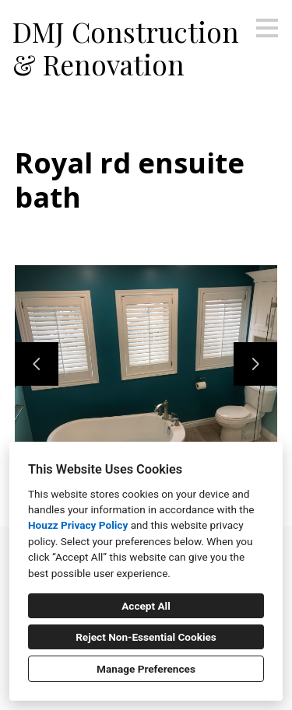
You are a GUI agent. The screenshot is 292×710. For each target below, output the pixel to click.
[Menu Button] (267, 28)
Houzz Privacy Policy (78, 525)
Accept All (146, 606)
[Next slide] (255, 364)
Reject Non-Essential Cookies (146, 637)
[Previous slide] (36, 364)
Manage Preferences (146, 669)
